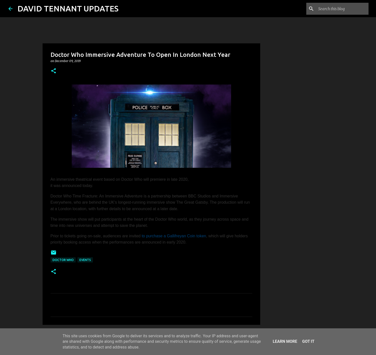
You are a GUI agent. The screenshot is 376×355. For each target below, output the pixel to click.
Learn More (285, 341)
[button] (54, 71)
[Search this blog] (342, 9)
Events (85, 260)
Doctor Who (63, 260)
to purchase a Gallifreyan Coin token (174, 236)
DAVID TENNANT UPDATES (68, 8)
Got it (308, 341)
